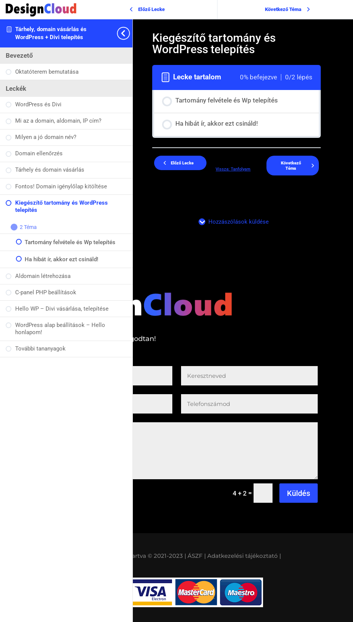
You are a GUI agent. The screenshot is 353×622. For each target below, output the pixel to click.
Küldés (298, 493)
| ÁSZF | (195, 555)
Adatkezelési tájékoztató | (244, 555)
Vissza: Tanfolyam (233, 169)
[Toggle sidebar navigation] (130, 33)
